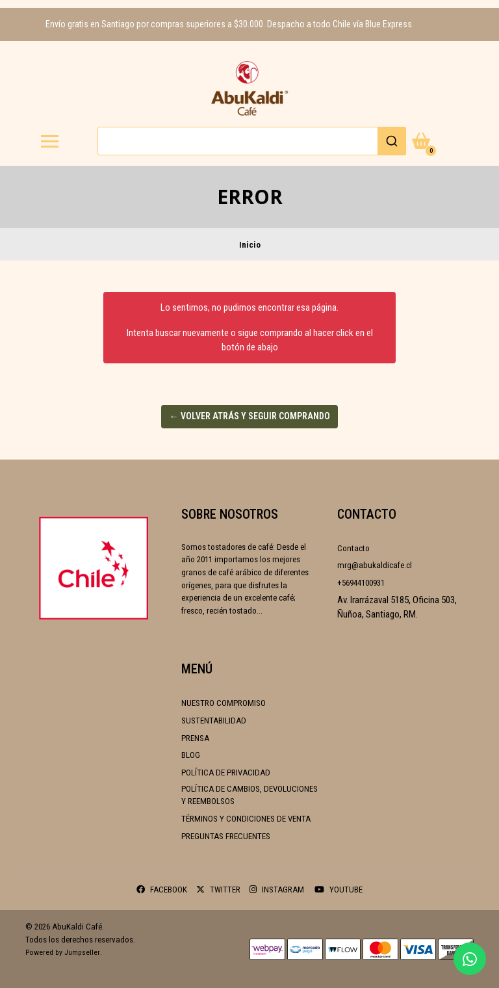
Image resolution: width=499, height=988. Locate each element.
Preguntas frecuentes (225, 836)
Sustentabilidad (213, 720)
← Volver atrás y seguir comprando (250, 416)
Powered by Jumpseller (62, 952)
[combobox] (251, 141)
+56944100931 (361, 583)
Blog (190, 755)
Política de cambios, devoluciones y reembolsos (249, 795)
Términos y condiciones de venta (246, 819)
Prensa (195, 738)
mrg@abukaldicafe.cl (374, 565)
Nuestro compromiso (223, 703)
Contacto (353, 548)
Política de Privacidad (225, 772)
